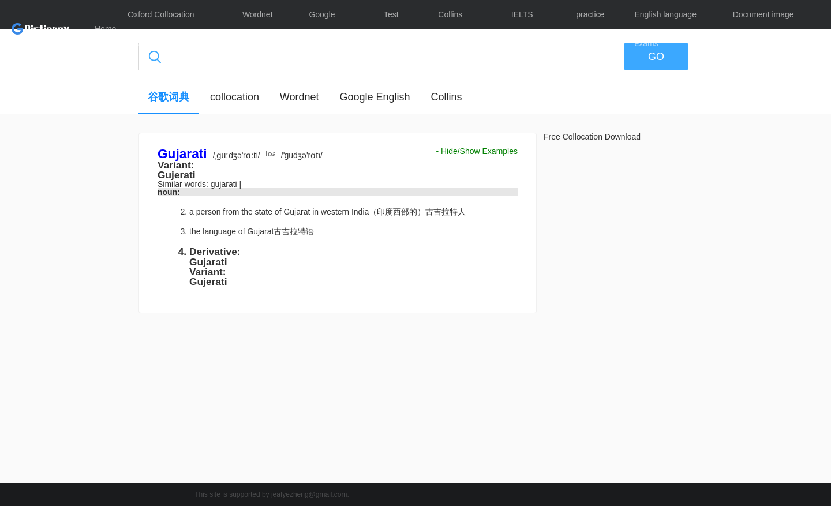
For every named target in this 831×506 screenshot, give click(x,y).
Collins (446, 97)
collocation (234, 97)
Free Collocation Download (592, 136)
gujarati (225, 184)
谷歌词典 (168, 97)
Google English (374, 97)
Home (105, 28)
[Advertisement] (84, 309)
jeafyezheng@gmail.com (309, 494)
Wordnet (299, 97)
